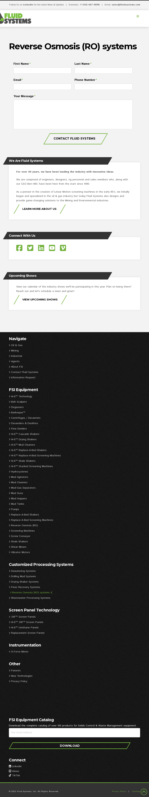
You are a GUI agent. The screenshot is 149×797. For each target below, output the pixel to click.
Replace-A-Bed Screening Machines (31, 520)
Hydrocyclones (18, 472)
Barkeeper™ (17, 412)
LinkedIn (28, 4)
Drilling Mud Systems (22, 576)
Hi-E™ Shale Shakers (22, 461)
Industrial (15, 356)
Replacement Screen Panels (27, 633)
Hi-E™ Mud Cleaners (22, 445)
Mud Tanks (16, 504)
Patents (15, 670)
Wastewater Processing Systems (29, 598)
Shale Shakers (18, 541)
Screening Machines (22, 531)
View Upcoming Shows (40, 299)
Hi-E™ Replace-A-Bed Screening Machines (35, 455)
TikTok (16, 775)
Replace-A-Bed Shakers (24, 515)
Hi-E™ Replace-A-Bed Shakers (27, 450)
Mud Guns (16, 493)
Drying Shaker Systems (23, 582)
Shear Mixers (17, 547)
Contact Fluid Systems (74, 138)
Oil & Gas (15, 345)
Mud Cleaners (18, 482)
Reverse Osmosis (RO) (23, 525)
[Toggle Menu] (137, 16)
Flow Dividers (18, 429)
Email (18, 80)
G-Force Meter (18, 652)
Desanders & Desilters (23, 423)
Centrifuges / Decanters (24, 418)
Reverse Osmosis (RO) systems (31, 592)
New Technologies (20, 676)
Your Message (24, 96)
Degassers (16, 407)
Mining (13, 351)
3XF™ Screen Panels (22, 617)
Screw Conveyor (19, 536)
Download (70, 746)
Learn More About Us (39, 209)
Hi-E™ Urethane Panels (23, 627)
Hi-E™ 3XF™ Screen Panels (26, 622)
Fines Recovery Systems (24, 587)
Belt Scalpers (18, 402)
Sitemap (136, 791)
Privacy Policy (18, 681)
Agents (14, 361)
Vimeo (15, 771)
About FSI (16, 367)
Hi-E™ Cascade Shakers (24, 434)
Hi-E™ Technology (20, 396)
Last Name (83, 64)
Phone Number (85, 80)
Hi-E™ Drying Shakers (22, 439)
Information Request (22, 377)
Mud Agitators (18, 477)
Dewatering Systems (22, 571)
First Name (22, 64)
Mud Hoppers (18, 498)
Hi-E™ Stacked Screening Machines (31, 466)
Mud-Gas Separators (22, 488)
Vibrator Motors (19, 552)
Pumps (14, 509)
